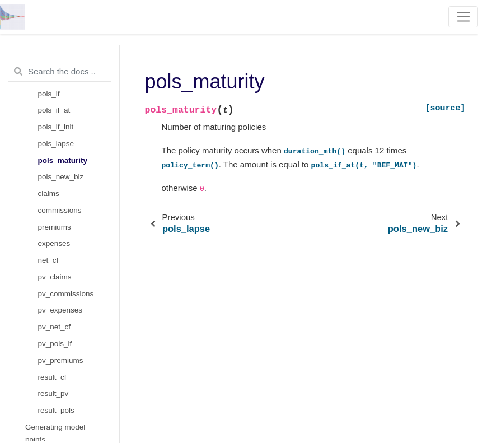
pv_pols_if (55, 343)
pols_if (49, 94)
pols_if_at (54, 110)
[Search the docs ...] (59, 72)
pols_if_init (56, 127)
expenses (54, 243)
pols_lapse (56, 143)
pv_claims (55, 277)
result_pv (53, 393)
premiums (54, 227)
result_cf (52, 377)
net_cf (48, 260)
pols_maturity (63, 160)
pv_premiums (60, 360)
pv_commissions (66, 294)
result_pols (56, 410)
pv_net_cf (54, 327)
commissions (60, 210)
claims (48, 193)
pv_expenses (60, 310)
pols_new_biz (61, 176)
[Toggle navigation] (463, 16)
